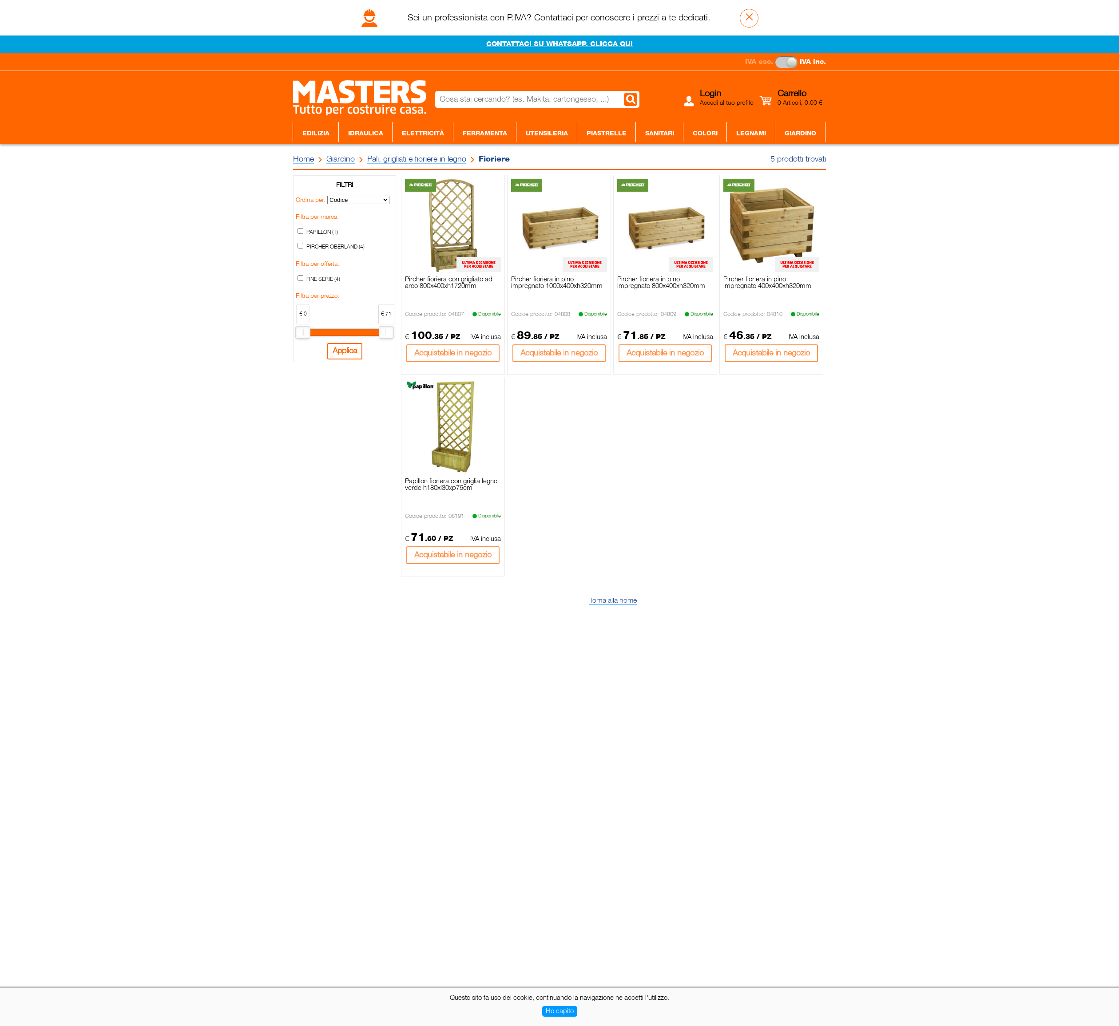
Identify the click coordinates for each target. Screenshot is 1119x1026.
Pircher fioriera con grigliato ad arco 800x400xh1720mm (448, 282)
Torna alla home (613, 601)
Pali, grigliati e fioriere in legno (416, 159)
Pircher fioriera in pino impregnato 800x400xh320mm (661, 282)
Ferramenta (485, 133)
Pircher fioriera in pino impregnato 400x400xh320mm (767, 282)
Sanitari (659, 133)
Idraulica (365, 133)
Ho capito (560, 1011)
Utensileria (547, 133)
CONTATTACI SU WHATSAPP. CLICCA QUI (559, 44)
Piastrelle (607, 133)
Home (303, 159)
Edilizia (315, 133)
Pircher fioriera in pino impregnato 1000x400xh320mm (557, 282)
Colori (705, 133)
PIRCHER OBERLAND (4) (335, 247)
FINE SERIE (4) (323, 279)
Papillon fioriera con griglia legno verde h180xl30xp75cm (451, 484)
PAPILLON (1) (322, 232)
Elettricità (423, 133)
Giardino (800, 133)
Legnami (751, 133)
